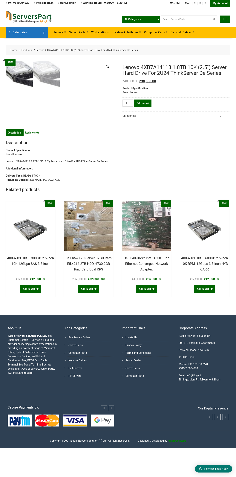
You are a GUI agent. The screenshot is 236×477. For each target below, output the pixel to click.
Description (14, 161)
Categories (18, 32)
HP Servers (74, 404)
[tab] (14, 161)
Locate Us (131, 366)
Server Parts (77, 32)
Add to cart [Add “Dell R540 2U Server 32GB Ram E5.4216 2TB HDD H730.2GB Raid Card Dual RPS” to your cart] (87, 317)
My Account (220, 3)
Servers (58, 32)
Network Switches (126, 32)
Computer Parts (154, 32)
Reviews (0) (32, 161)
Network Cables (181, 32)
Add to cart (143, 103)
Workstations (100, 32)
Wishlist (175, 3)
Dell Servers (75, 396)
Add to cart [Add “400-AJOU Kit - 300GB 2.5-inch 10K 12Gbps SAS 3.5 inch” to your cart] (29, 317)
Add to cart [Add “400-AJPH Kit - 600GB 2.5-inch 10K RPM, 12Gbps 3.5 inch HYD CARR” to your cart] (203, 317)
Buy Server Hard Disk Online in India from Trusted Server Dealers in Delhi (178, 115)
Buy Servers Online (79, 366)
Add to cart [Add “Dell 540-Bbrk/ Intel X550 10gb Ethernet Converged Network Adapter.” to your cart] (145, 317)
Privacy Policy (133, 373)
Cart (187, 3)
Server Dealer (133, 389)
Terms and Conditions (138, 381)
